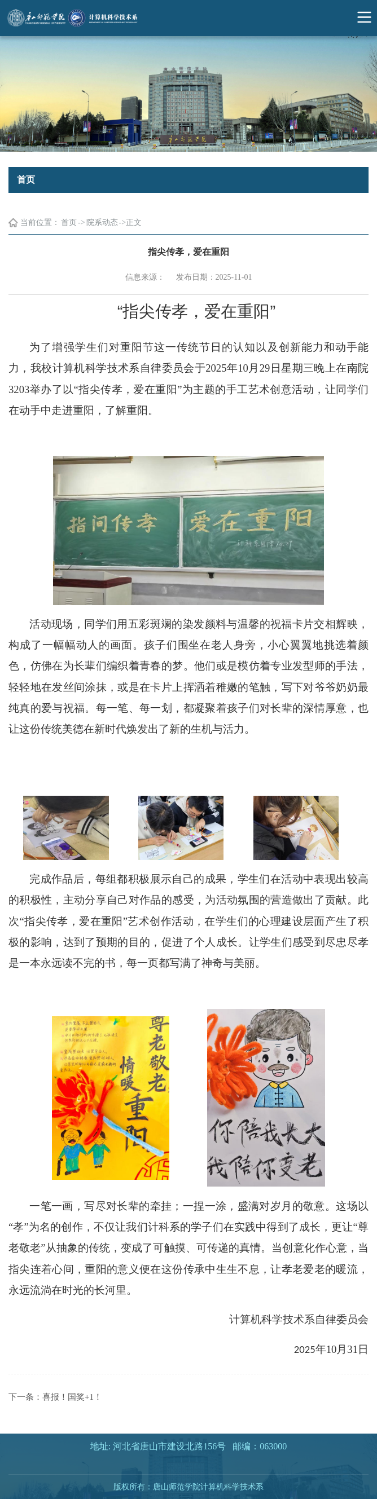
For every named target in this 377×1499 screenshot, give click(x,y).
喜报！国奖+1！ (72, 1396)
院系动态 (102, 222)
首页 (69, 222)
